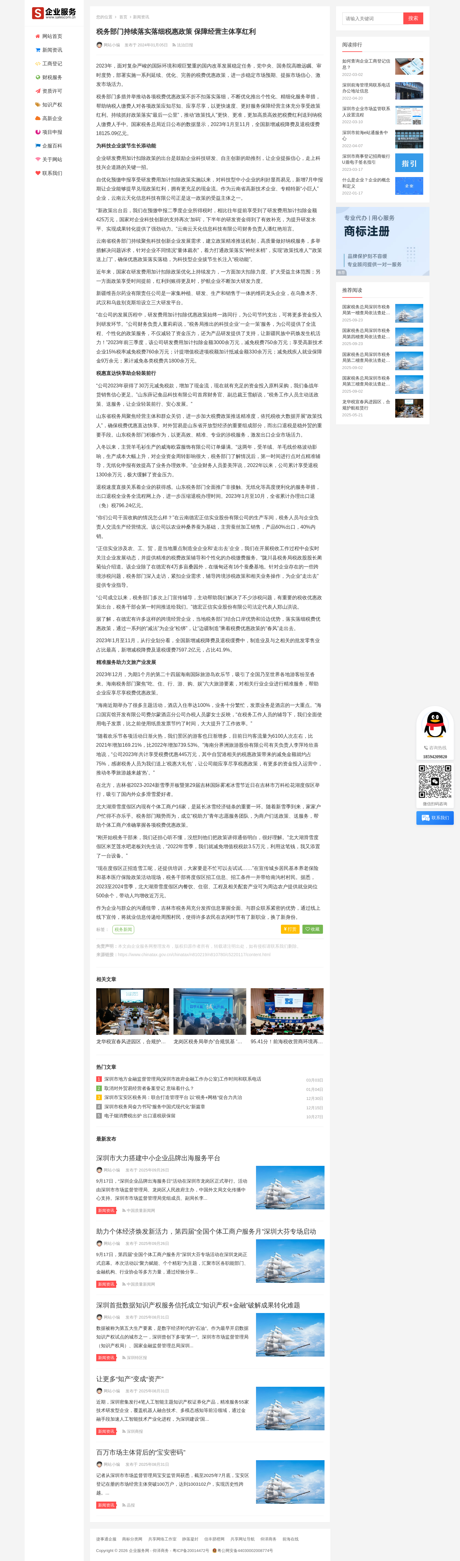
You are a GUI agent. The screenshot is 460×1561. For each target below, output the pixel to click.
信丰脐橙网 (214, 1539)
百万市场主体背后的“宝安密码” (141, 1452)
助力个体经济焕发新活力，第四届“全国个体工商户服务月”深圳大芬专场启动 (206, 1231)
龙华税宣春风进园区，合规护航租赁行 (138, 1041)
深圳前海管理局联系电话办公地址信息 (366, 88)
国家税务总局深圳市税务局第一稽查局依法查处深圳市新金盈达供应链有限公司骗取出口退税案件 (366, 310)
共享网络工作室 (162, 1539)
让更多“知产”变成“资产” (130, 1378)
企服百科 (48, 145)
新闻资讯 (48, 50)
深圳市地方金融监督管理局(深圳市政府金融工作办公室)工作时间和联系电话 (183, 1079)
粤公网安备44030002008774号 (245, 1550)
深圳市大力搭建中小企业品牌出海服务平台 (158, 1157)
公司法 (249, 607)
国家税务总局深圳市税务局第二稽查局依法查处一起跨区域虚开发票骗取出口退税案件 (366, 358)
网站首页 (48, 36)
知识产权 (48, 104)
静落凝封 (190, 1539)
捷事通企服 (106, 1539)
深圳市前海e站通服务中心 (365, 135)
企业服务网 (142, 946)
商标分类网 (132, 1539)
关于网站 (48, 159)
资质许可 (48, 91)
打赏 (290, 929)
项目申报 (48, 132)
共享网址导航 (242, 1539)
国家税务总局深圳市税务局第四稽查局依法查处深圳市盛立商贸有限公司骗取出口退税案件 (366, 334)
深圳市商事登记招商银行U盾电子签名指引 (366, 159)
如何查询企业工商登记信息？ (366, 64)
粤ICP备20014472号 (191, 1550)
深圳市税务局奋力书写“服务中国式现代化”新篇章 (155, 1106)
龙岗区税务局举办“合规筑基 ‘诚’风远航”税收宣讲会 (229, 1041)
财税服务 (48, 77)
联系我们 (48, 173)
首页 (123, 17)
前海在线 (290, 1539)
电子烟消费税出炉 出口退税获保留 (140, 1115)
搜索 (413, 18)
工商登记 (48, 63)
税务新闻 (123, 929)
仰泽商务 (268, 1539)
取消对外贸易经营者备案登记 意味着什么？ (149, 1088)
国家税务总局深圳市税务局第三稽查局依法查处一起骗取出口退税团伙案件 (366, 381)
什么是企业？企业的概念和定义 (366, 183)
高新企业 (48, 118)
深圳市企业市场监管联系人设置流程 (366, 111)
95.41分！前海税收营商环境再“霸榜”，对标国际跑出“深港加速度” (322, 1041)
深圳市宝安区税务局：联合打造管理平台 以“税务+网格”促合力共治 (173, 1097)
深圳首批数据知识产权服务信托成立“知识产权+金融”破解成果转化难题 (198, 1305)
